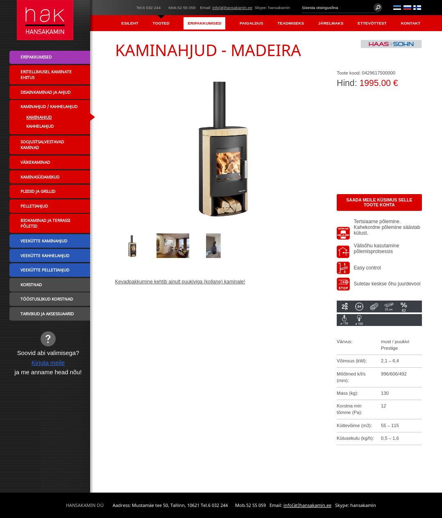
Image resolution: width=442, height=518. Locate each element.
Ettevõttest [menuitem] (372, 23)
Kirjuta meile (48, 363)
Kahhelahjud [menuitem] (40, 126)
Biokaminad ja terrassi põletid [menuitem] (45, 223)
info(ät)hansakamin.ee (232, 7)
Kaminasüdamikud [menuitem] (39, 177)
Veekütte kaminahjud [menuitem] (43, 241)
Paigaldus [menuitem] (251, 23)
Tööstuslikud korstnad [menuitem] (46, 299)
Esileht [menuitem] (129, 23)
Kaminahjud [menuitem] (39, 117)
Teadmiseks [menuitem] (290, 23)
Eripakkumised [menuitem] (204, 23)
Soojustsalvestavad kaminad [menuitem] (42, 144)
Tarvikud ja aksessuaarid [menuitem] (47, 314)
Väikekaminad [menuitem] (35, 162)
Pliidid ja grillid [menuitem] (37, 191)
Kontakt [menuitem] (411, 23)
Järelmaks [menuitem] (330, 23)
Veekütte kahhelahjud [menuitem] (44, 255)
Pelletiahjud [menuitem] (34, 206)
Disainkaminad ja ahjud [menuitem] (45, 92)
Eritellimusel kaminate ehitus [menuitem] (46, 74)
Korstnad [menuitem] (31, 284)
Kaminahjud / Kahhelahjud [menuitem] (48, 106)
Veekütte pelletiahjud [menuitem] (44, 270)
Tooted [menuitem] (161, 23)
